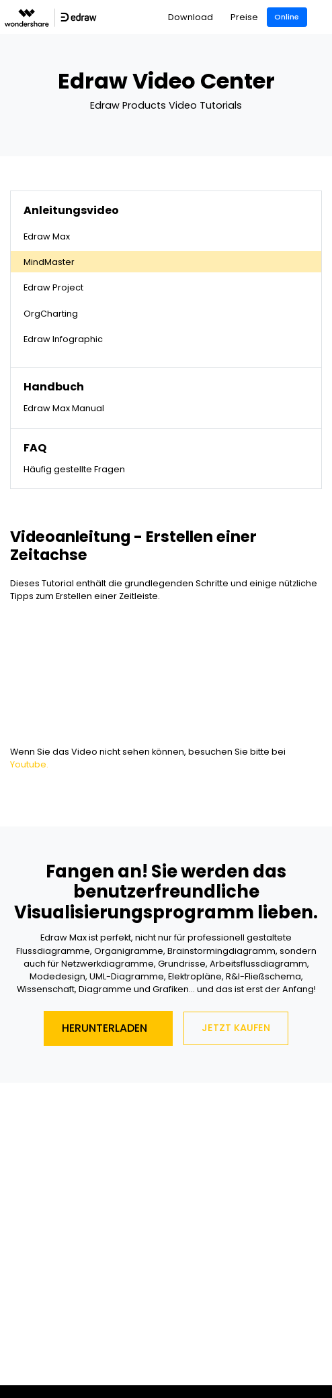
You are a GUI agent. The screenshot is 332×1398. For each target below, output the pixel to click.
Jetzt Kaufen (236, 1027)
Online (286, 16)
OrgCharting (51, 313)
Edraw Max (47, 236)
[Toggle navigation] (323, 17)
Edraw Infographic (63, 339)
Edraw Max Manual (64, 408)
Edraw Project (53, 287)
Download (190, 17)
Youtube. (29, 764)
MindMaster (49, 262)
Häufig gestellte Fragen (74, 469)
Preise (244, 17)
